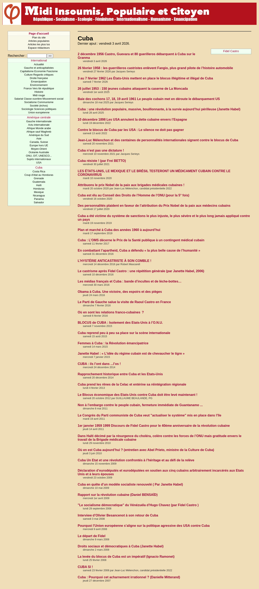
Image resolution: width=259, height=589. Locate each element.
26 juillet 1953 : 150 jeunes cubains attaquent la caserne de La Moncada (133, 88)
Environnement (39, 84)
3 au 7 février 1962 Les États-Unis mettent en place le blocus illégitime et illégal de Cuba (145, 78)
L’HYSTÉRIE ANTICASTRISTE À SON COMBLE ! (114, 260)
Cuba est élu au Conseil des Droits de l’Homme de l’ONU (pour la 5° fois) (133, 195)
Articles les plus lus (39, 44)
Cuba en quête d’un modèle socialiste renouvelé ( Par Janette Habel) (130, 484)
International (39, 60)
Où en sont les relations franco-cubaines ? (111, 312)
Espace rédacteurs (39, 47)
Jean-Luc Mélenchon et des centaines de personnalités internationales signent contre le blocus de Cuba (158, 140)
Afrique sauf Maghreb (39, 131)
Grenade (39, 178)
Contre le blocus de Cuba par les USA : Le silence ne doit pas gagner (131, 130)
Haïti (38, 185)
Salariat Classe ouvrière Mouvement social (39, 98)
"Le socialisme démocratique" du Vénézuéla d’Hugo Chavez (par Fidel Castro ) (138, 505)
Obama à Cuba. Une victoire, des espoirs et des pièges (120, 291)
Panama (39, 198)
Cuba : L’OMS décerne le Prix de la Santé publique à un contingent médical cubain (141, 240)
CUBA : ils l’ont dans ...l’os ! (99, 364)
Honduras (39, 188)
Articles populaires (39, 40)
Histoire (38, 91)
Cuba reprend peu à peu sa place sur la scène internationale (124, 333)
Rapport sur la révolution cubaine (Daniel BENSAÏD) (118, 494)
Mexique (39, 192)
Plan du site (39, 37)
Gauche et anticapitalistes (39, 67)
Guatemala (39, 181)
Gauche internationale (38, 121)
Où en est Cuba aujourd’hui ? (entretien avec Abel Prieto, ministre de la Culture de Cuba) (146, 450)
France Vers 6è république (39, 88)
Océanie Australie (39, 152)
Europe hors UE (39, 145)
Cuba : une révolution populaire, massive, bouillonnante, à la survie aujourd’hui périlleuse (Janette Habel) (159, 109)
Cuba (38, 167)
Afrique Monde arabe (39, 128)
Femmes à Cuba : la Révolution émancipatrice (113, 343)
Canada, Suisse (39, 141)
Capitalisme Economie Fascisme (39, 71)
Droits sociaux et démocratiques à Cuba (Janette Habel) (120, 546)
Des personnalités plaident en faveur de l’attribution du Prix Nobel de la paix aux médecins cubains (154, 205)
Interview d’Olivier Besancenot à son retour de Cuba (118, 515)
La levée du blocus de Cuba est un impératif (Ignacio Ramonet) (126, 556)
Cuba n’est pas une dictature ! (101, 150)
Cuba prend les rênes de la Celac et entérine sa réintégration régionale (132, 384)
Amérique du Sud (39, 135)
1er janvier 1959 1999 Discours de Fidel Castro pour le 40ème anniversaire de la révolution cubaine (154, 425)
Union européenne (38, 112)
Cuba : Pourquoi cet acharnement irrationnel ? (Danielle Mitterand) (129, 577)
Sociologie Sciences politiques (38, 109)
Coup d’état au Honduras (38, 174)
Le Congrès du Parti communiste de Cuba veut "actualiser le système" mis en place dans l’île (149, 415)
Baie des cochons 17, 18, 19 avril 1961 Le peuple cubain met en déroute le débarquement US (149, 99)
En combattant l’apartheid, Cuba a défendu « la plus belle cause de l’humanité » (139, 250)
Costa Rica (39, 171)
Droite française (39, 78)
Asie (38, 138)
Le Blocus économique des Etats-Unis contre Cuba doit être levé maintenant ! (137, 394)
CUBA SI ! (85, 567)
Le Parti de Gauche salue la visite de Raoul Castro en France (124, 302)
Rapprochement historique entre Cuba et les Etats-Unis (120, 374)
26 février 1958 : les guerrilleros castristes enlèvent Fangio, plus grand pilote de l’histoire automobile (155, 68)
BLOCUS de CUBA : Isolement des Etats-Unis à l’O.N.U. (120, 322)
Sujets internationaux (39, 159)
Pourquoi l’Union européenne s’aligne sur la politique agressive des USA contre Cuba (144, 525)
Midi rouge (39, 95)
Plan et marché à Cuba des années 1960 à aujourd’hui (119, 230)
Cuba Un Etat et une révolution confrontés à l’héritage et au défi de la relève (136, 460)
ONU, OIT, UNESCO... (39, 155)
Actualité (39, 64)
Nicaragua (39, 195)
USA (38, 162)
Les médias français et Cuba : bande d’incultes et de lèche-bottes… (130, 281)
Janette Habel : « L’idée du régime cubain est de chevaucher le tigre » (131, 353)
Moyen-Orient (39, 148)
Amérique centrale (39, 117)
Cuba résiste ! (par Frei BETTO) (102, 160)
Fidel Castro (231, 51)
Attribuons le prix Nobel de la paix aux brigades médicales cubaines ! (131, 185)
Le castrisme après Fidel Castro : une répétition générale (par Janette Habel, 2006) (141, 271)
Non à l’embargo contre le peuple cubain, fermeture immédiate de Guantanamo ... (140, 405)
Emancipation (39, 81)
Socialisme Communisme (38, 102)
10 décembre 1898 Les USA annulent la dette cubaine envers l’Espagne (132, 119)
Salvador (39, 202)
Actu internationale (39, 124)
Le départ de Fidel (91, 536)
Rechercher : (17, 55)
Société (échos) (39, 105)
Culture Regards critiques (38, 74)
